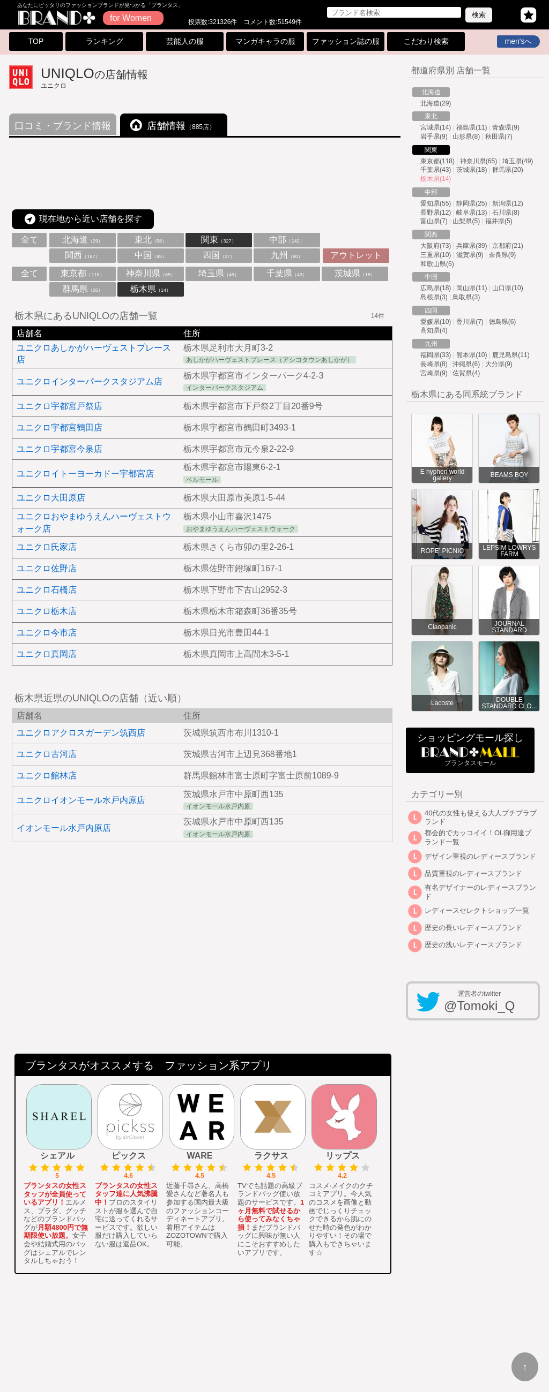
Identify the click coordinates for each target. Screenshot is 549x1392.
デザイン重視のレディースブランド (480, 856)
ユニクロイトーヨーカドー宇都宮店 (85, 473)
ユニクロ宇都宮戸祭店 (59, 406)
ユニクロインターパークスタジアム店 (89, 381)
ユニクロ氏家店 (47, 546)
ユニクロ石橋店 (47, 589)
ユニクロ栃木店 (47, 611)
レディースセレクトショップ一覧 (477, 910)
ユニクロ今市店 (47, 632)
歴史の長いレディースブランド (473, 928)
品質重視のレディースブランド (473, 873)
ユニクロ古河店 (47, 754)
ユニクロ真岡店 (47, 654)
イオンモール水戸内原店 (64, 828)
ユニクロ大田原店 (51, 497)
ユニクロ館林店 (47, 775)
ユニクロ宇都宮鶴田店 (59, 427)
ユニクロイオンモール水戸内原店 (81, 800)
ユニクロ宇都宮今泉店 (59, 448)
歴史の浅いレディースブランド (473, 945)
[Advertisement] (204, 174)
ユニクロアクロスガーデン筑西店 (81, 732)
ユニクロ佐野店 (47, 568)
